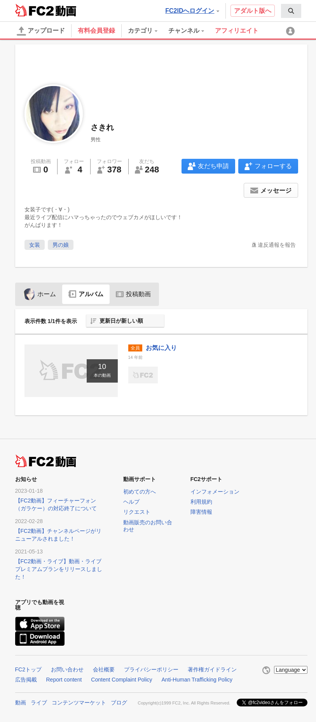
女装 (34, 245)
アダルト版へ (252, 10)
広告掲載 (26, 679)
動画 (20, 702)
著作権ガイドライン (212, 669)
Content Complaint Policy (121, 679)
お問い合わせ (67, 669)
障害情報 (201, 512)
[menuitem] (291, 11)
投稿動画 (133, 294)
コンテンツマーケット (79, 702)
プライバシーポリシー (151, 669)
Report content (64, 679)
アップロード (41, 31)
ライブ (39, 702)
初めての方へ (139, 491)
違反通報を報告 (277, 245)
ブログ (119, 702)
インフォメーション (214, 491)
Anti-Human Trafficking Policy (197, 679)
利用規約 (201, 502)
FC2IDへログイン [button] (192, 10)
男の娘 (60, 245)
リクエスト (136, 512)
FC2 (34, 10)
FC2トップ (28, 669)
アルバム (85, 294)
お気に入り (161, 347)
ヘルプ (131, 502)
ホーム (39, 294)
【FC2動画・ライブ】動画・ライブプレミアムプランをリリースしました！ (58, 569)
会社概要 (104, 669)
